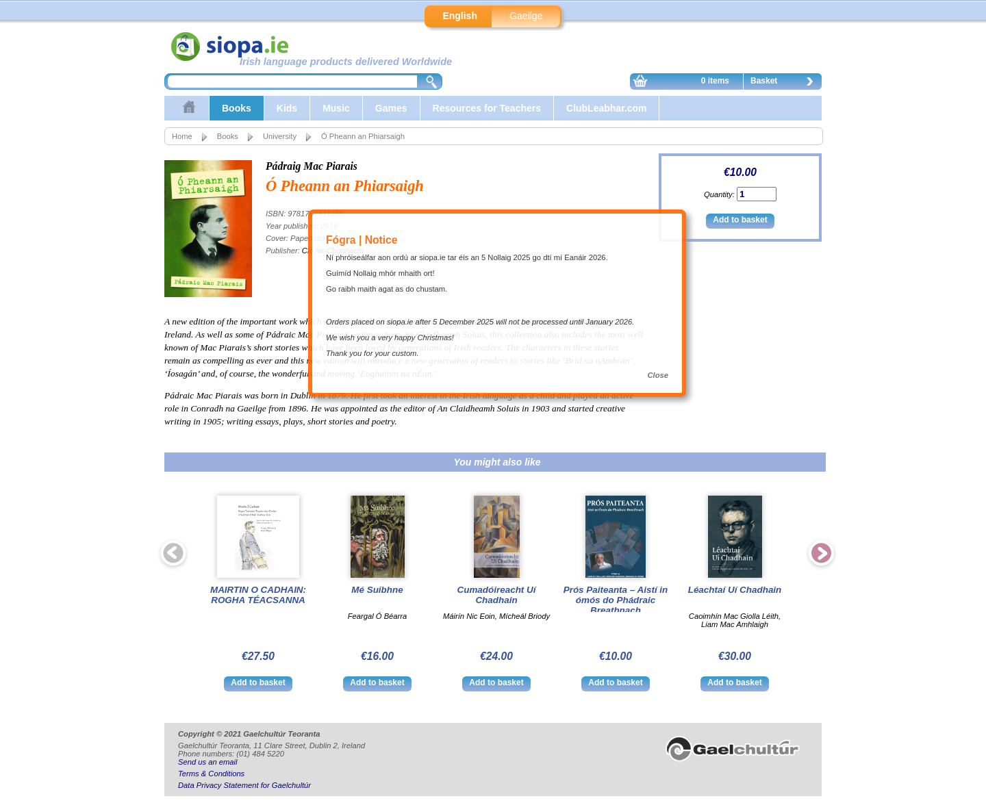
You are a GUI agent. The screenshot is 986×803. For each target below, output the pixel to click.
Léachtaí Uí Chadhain (735, 590)
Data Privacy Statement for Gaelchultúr (244, 785)
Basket (785, 83)
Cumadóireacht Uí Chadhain (496, 595)
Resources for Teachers (487, 108)
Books (236, 108)
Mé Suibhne (377, 590)
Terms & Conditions (211, 773)
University (279, 136)
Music (336, 108)
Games (391, 108)
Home (182, 136)
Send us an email (207, 762)
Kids (287, 108)
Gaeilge (525, 15)
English (459, 15)
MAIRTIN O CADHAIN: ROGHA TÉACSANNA (258, 595)
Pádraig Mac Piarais (311, 166)
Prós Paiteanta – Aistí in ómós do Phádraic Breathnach (616, 600)
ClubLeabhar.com (606, 108)
